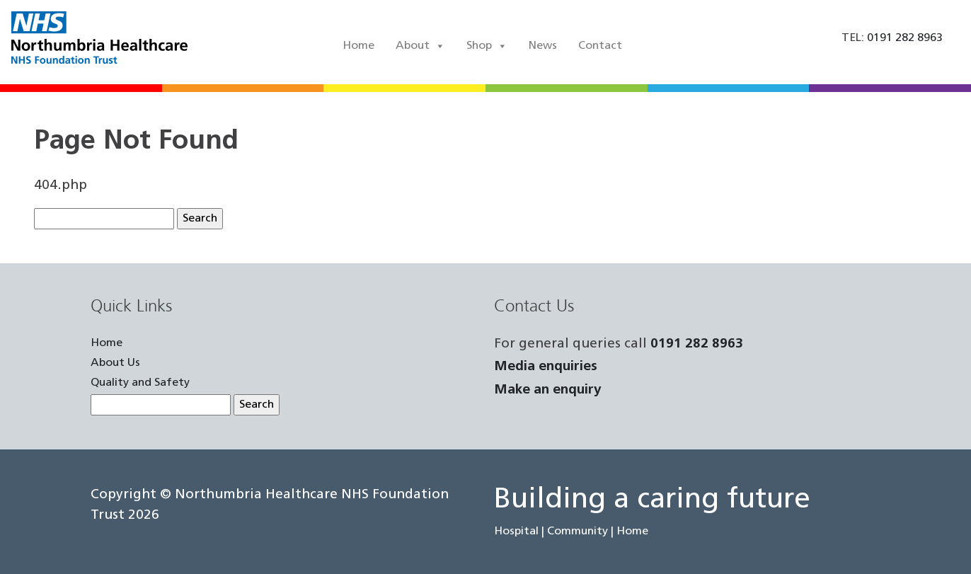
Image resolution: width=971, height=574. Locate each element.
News (543, 46)
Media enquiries (545, 367)
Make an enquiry (548, 390)
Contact (600, 46)
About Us (115, 363)
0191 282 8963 (696, 344)
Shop (486, 46)
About (420, 46)
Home (358, 46)
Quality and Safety (140, 383)
